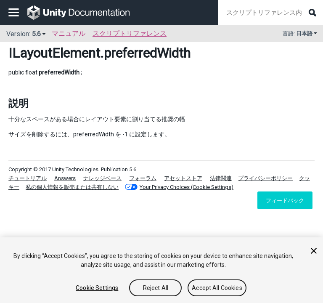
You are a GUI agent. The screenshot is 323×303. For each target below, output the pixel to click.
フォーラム (142, 178)
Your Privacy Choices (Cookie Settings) (186, 187)
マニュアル (68, 33)
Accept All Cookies (217, 287)
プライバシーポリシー (265, 178)
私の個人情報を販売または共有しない (72, 187)
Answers (65, 178)
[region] (161, 270)
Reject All (155, 287)
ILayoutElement (54, 53)
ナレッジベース (102, 178)
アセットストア (183, 178)
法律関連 (221, 178)
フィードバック (285, 200)
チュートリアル (27, 178)
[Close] (314, 251)
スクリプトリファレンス (130, 33)
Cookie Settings (97, 287)
